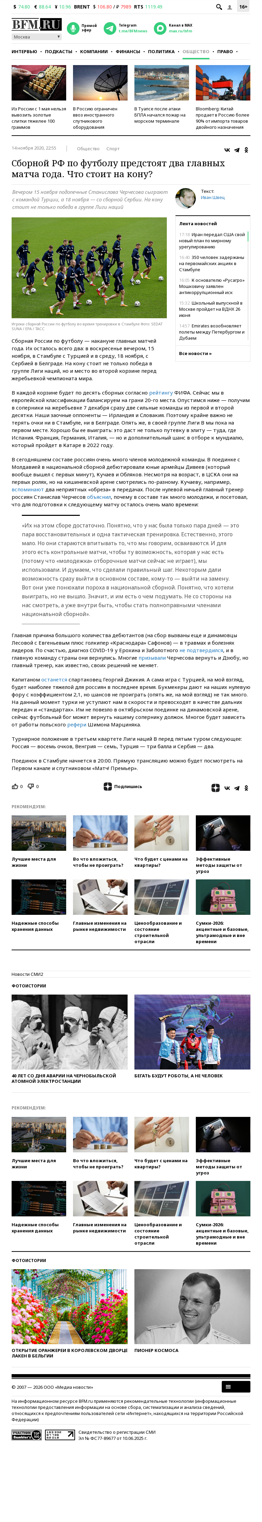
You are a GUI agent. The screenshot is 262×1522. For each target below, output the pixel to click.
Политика (161, 51)
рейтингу (161, 392)
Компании (94, 51)
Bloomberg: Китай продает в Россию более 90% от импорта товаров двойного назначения (222, 118)
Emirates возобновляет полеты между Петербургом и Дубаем (212, 332)
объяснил (99, 496)
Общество (196, 51)
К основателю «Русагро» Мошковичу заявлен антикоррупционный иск (212, 286)
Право (225, 51)
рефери (76, 724)
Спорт (112, 148)
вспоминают (28, 489)
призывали (152, 657)
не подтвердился (201, 650)
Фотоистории (29, 986)
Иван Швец (213, 197)
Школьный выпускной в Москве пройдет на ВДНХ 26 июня (211, 309)
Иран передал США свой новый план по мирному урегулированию (212, 240)
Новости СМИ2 (27, 974)
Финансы (128, 51)
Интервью (24, 51)
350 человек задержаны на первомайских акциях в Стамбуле (211, 263)
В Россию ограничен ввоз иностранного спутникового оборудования (95, 118)
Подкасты (58, 51)
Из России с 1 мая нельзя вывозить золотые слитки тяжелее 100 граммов (39, 118)
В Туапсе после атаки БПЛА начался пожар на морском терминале (160, 115)
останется (54, 679)
